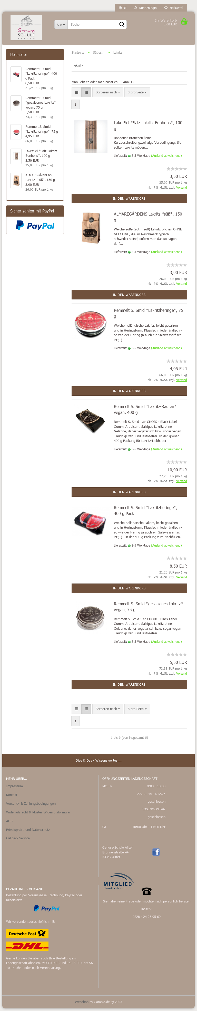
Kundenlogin (145, 8)
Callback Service (18, 841)
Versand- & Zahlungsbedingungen (31, 806)
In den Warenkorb (129, 201)
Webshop (81, 1004)
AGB (9, 823)
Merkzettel (173, 8)
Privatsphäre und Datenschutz (28, 832)
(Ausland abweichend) (166, 158)
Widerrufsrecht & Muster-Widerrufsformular (38, 815)
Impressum (14, 788)
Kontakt (11, 797)
